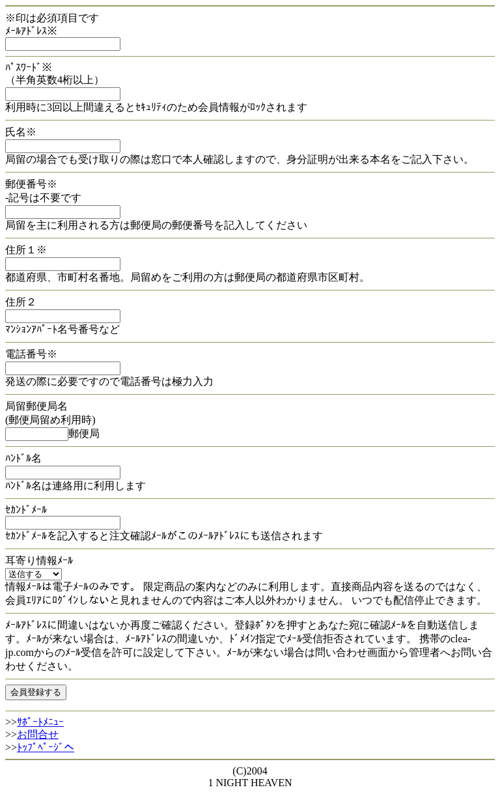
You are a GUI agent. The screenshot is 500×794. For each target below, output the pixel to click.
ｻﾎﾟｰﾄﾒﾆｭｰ (40, 722)
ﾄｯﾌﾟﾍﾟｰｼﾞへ (45, 747)
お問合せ (38, 734)
